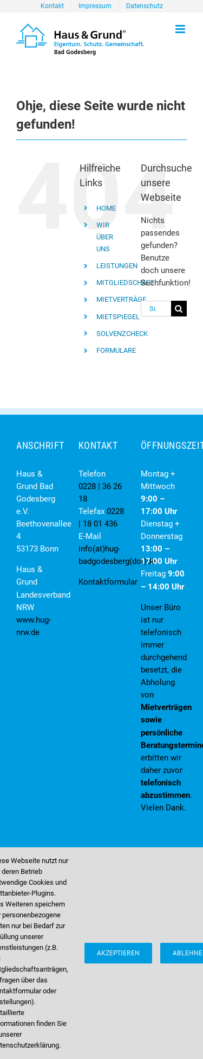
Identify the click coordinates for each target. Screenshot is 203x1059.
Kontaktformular (107, 582)
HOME (106, 208)
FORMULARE (116, 350)
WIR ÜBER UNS (104, 237)
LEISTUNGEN (116, 266)
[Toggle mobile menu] (181, 29)
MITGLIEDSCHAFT (125, 282)
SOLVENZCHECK (122, 333)
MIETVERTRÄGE (121, 299)
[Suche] (179, 308)
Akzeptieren (118, 952)
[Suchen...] (156, 308)
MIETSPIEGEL (118, 317)
